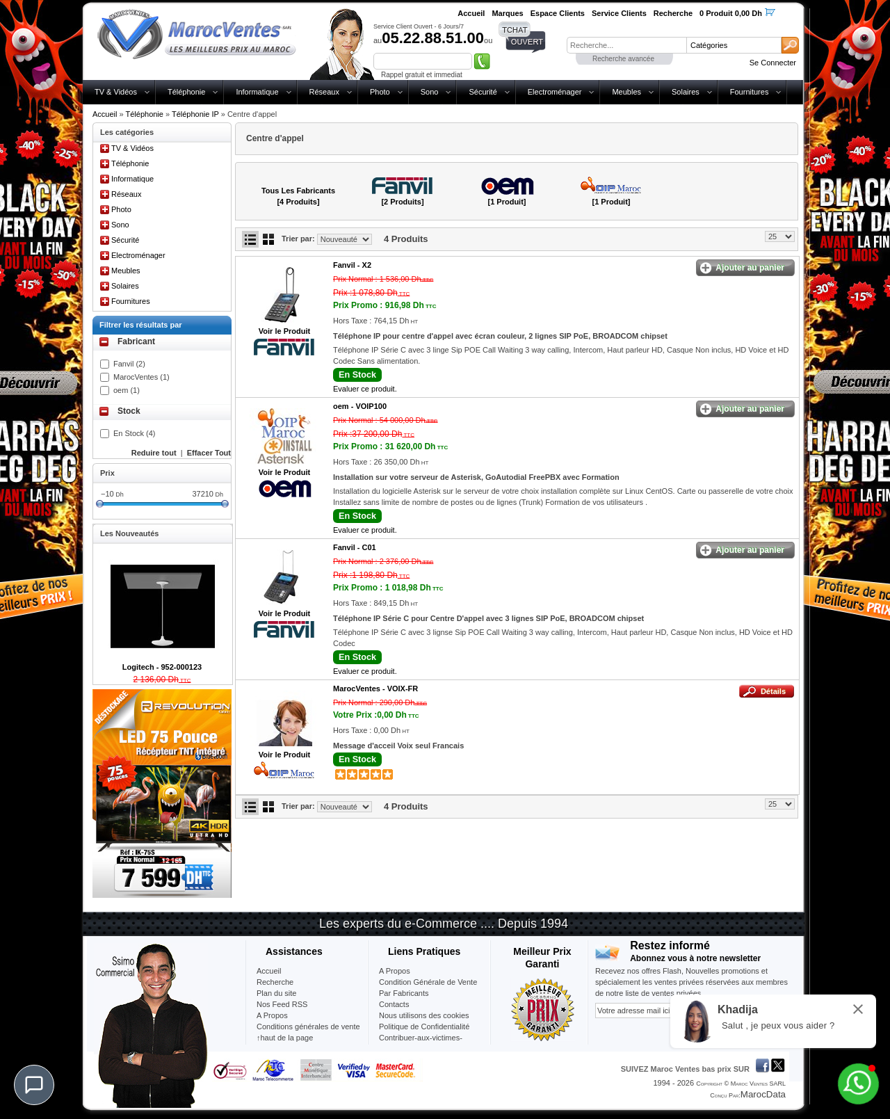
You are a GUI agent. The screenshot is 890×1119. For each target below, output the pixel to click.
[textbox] (626, 45)
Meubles (626, 92)
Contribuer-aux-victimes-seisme (420, 1043)
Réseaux (324, 92)
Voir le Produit (284, 331)
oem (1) (126, 390)
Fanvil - (352, 265)
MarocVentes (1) (141, 377)
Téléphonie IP (195, 114)
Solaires (685, 92)
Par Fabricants (404, 993)
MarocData (763, 1094)
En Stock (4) (134, 433)
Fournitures (749, 92)
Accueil (104, 114)
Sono (430, 92)
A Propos (394, 971)
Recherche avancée (623, 59)
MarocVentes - (375, 688)
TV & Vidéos (116, 92)
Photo (380, 92)
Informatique (257, 92)
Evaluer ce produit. (365, 389)
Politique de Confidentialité (424, 1026)
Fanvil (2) (129, 364)
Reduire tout (154, 453)
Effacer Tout (209, 453)
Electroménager (555, 92)
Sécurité (482, 92)
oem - (360, 406)
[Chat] (34, 1085)
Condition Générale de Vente (428, 982)
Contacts (394, 1004)
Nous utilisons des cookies (424, 1015)
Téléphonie (186, 92)
